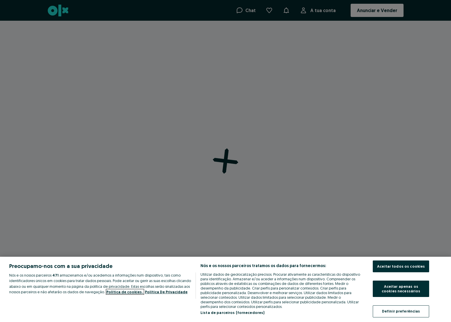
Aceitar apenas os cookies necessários (401, 288)
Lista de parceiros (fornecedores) (232, 312)
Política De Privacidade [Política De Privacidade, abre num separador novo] (166, 292)
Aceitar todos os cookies (401, 266)
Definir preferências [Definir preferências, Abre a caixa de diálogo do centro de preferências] (401, 311)
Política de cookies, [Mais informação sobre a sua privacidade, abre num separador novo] (125, 292)
